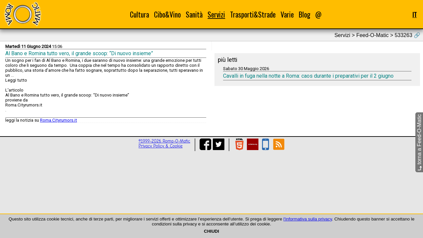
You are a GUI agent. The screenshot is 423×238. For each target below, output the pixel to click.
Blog (304, 14)
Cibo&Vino (167, 14)
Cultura (139, 14)
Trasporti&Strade (253, 14)
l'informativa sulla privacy (308, 219)
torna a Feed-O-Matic (419, 142)
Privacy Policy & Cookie (160, 145)
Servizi (216, 14)
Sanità (194, 14)
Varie (287, 14)
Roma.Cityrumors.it (58, 120)
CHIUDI (211, 231)
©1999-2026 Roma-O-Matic (164, 141)
